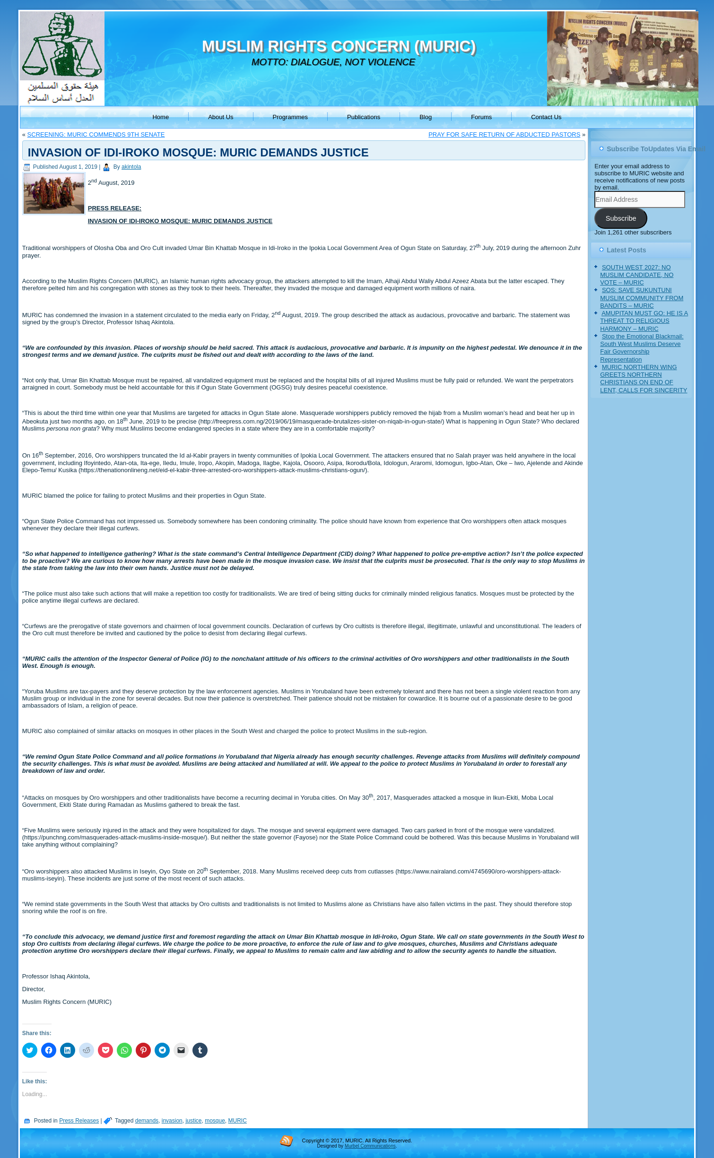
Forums (481, 117)
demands (146, 1120)
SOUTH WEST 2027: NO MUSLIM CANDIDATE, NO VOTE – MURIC (636, 275)
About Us (220, 117)
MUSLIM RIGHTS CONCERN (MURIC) (339, 46)
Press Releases (79, 1120)
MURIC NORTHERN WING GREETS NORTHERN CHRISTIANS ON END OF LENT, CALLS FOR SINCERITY (643, 378)
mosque (215, 1120)
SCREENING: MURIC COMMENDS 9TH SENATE (96, 134)
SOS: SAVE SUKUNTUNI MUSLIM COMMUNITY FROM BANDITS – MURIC (641, 297)
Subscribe (621, 218)
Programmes (290, 117)
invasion (172, 1120)
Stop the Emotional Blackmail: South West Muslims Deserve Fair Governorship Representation (641, 348)
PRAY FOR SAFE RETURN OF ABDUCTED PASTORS (504, 134)
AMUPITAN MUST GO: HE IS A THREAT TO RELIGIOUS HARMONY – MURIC (644, 321)
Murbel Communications (370, 1146)
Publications (363, 117)
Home (160, 117)
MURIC (237, 1120)
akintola (131, 167)
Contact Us (546, 117)
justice (193, 1120)
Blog (425, 117)
